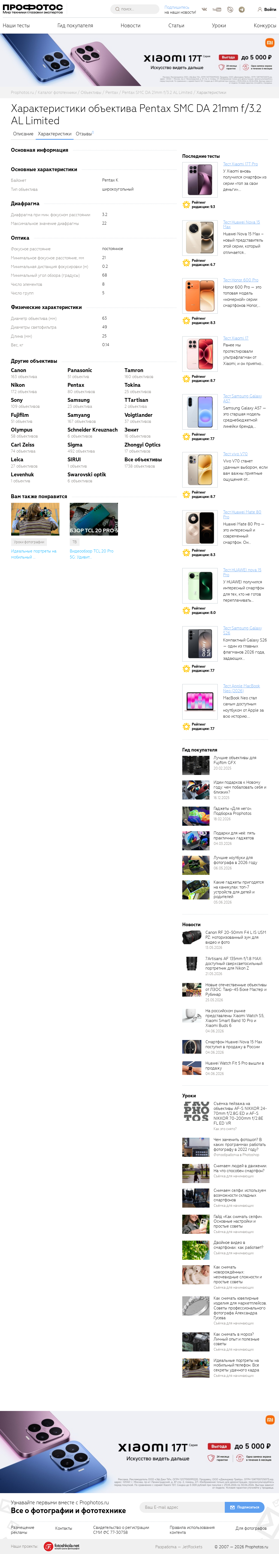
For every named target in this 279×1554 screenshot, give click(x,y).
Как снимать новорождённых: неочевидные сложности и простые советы (238, 1274)
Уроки (219, 25)
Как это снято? (225, 1129)
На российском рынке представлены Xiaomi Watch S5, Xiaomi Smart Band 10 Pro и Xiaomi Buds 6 (234, 1018)
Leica (17, 459)
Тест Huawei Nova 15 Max (241, 224)
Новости (131, 25)
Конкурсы (265, 25)
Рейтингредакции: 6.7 (203, 262)
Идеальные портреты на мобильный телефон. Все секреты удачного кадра (236, 1365)
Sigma (75, 444)
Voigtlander (139, 415)
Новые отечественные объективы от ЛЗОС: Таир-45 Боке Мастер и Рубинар (236, 989)
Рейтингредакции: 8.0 (204, 610)
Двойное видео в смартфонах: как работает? (238, 1245)
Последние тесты (201, 156)
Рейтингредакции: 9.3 (203, 204)
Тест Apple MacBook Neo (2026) (241, 688)
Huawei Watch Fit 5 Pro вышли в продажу (234, 1065)
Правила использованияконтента (192, 1530)
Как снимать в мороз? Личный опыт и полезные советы (236, 1339)
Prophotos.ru (256, 1547)
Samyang (79, 415)
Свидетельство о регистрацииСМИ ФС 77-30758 (121, 1530)
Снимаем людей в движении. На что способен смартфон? (240, 1168)
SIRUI (74, 459)
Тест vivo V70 (235, 454)
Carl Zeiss (22, 444)
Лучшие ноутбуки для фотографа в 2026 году (235, 860)
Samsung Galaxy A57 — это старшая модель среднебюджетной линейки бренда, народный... (244, 420)
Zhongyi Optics (142, 444)
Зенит (132, 429)
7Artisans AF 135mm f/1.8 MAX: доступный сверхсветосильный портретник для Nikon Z (233, 963)
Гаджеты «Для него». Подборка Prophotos (233, 811)
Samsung (79, 400)
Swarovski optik (87, 474)
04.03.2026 (223, 843)
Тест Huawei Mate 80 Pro (242, 514)
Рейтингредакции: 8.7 (203, 379)
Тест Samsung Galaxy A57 (242, 398)
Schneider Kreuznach (93, 429)
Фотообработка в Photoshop (236, 1154)
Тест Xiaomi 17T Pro (240, 164)
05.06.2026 (223, 902)
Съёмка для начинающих (234, 1176)
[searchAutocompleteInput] (137, 9)
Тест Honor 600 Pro (240, 280)
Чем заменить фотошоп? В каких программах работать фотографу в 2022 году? (240, 1144)
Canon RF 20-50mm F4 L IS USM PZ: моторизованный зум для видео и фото (235, 937)
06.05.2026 (223, 868)
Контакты (63, 1528)
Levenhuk (22, 474)
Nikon (18, 385)
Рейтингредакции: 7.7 (203, 436)
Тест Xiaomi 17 (235, 338)
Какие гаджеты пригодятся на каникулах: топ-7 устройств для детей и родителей (239, 889)
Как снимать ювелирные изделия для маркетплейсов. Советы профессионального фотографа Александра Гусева (240, 1308)
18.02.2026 (222, 819)
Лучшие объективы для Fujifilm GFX (235, 760)
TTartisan (136, 400)
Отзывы (84, 134)
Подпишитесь (177, 7)
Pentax (76, 385)
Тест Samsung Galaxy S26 (242, 630)
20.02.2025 (222, 768)
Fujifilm (20, 415)
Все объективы (143, 459)
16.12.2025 (221, 797)
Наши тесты (16, 25)
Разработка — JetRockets (178, 1547)
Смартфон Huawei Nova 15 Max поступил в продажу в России (233, 1044)
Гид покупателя (75, 25)
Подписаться (248, 1507)
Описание (23, 134)
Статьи (176, 25)
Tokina (133, 385)
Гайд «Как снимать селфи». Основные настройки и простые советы (238, 1221)
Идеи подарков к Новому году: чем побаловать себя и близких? (240, 787)
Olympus (21, 429)
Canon (18, 370)
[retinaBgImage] (196, 765)
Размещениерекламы (22, 1530)
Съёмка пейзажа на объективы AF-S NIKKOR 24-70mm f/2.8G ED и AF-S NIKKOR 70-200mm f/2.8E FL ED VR (240, 1113)
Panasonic (80, 370)
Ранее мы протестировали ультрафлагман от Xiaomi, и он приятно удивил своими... (242, 357)
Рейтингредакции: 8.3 (203, 320)
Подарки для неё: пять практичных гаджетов (234, 835)
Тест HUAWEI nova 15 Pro (242, 572)
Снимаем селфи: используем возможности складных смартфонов (240, 1195)
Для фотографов (251, 1528)
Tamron (134, 370)
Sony (17, 400)
